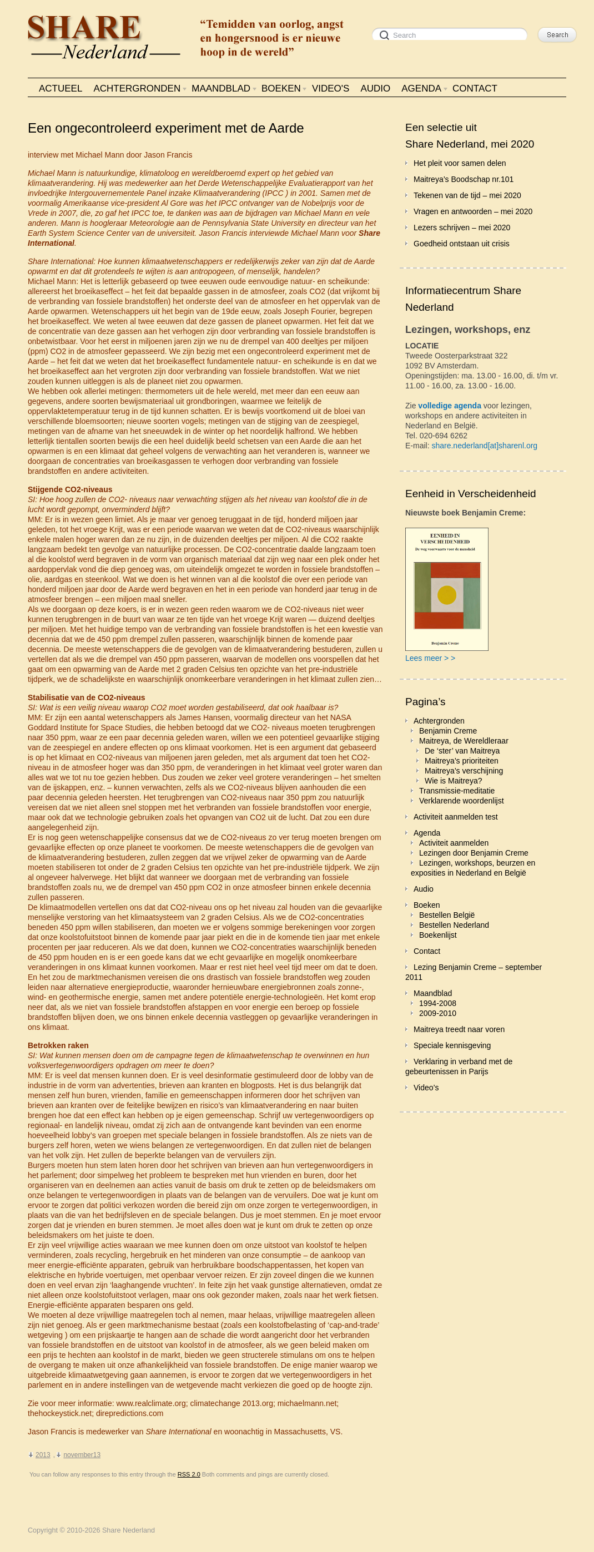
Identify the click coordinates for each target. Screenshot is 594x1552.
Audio (424, 888)
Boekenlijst (438, 935)
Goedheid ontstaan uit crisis (462, 243)
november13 (81, 1455)
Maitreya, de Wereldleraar (464, 740)
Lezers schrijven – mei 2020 (462, 227)
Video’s (426, 1087)
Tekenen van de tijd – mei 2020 (467, 195)
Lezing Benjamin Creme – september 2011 (473, 972)
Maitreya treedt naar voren (459, 1029)
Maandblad (433, 993)
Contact (427, 951)
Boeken (427, 905)
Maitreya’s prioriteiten (462, 760)
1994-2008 (437, 1003)
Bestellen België (447, 915)
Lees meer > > (430, 658)
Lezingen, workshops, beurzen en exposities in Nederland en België (473, 867)
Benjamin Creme (448, 730)
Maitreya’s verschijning (464, 770)
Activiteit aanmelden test (456, 816)
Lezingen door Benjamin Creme (473, 852)
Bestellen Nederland (454, 925)
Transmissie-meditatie (457, 790)
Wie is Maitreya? (453, 780)
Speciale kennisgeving (452, 1045)
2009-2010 (437, 1013)
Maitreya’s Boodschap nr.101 (464, 179)
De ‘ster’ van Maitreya (462, 750)
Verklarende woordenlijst (461, 800)
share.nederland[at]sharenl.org (484, 445)
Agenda (427, 832)
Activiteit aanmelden (454, 842)
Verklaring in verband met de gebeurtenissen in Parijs (458, 1066)
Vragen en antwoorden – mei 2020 (473, 211)
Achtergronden (439, 720)
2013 (43, 1455)
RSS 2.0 (189, 1474)
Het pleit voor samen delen (460, 163)
